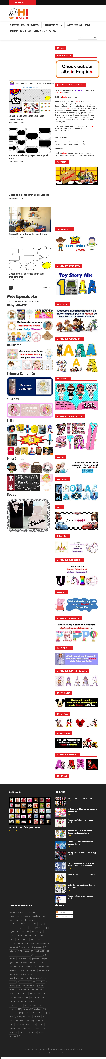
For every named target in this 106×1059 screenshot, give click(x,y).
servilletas (27, 1013)
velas (21, 1032)
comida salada (33, 935)
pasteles (13, 997)
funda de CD (39, 951)
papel (25, 993)
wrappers (42, 1032)
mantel (12, 982)
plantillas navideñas (17, 1001)
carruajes (39, 932)
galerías (38, 955)
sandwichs (37, 1009)
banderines (14, 924)
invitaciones (14, 970)
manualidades (25, 982)
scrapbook (14, 1013)
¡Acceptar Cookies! (68, 1050)
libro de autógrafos (36, 978)
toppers (40, 1024)
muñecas (35, 990)
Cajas (87, 25)
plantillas (36, 997)
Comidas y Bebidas (74, 25)
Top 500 (52, 31)
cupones (37, 939)
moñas (23, 990)
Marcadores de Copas (28, 912)
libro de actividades (17, 978)
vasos (12, 1032)
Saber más (84, 1050)
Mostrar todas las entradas (32, 88)
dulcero (24, 947)
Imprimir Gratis (40, 31)
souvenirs (37, 1017)
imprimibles (25, 966)
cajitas (12, 932)
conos (12, 939)
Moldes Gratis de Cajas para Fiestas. (24, 827)
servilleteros (40, 1013)
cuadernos (24, 939)
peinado (25, 997)
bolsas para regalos (17, 928)
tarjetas (34, 1021)
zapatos (13, 1036)
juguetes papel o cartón (18, 974)
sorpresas (22, 1017)
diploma (43, 943)
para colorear (38, 993)
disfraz (12, 947)
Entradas (60, 912)
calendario (25, 932)
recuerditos (32, 1005)
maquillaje (40, 982)
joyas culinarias (31, 970)
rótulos (25, 1009)
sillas (11, 1017)
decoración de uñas (17, 943)
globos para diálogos (39, 959)
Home (41, 1053)
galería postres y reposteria (19, 955)
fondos (26, 951)
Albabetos (14, 25)
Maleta (12, 912)
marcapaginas (15, 986)
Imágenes (14, 31)
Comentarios (62, 916)
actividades (14, 920)
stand (12, 1021)
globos (23, 959)
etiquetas (13, 951)
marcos (29, 986)
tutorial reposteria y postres (31, 1028)
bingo (41, 924)
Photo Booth (14, 916)
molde (12, 990)
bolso (32, 928)
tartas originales (25, 1024)
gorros (12, 963)
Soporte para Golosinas (32, 916)
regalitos (13, 1009)
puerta (31, 1001)
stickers (22, 1021)
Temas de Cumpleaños (31, 25)
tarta (11, 1024)
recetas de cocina (16, 1005)
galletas (12, 959)
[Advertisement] (30, 63)
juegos (44, 970)
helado (35, 963)
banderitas (28, 924)
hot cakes (13, 966)
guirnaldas (24, 963)
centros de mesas (16, 935)
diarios (32, 943)
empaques (38, 947)
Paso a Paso (25, 31)
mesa (41, 986)
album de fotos (29, 920)
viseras (31, 1032)
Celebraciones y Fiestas (53, 25)
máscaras (13, 993)
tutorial (12, 1028)
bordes (42, 928)
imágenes (40, 966)
